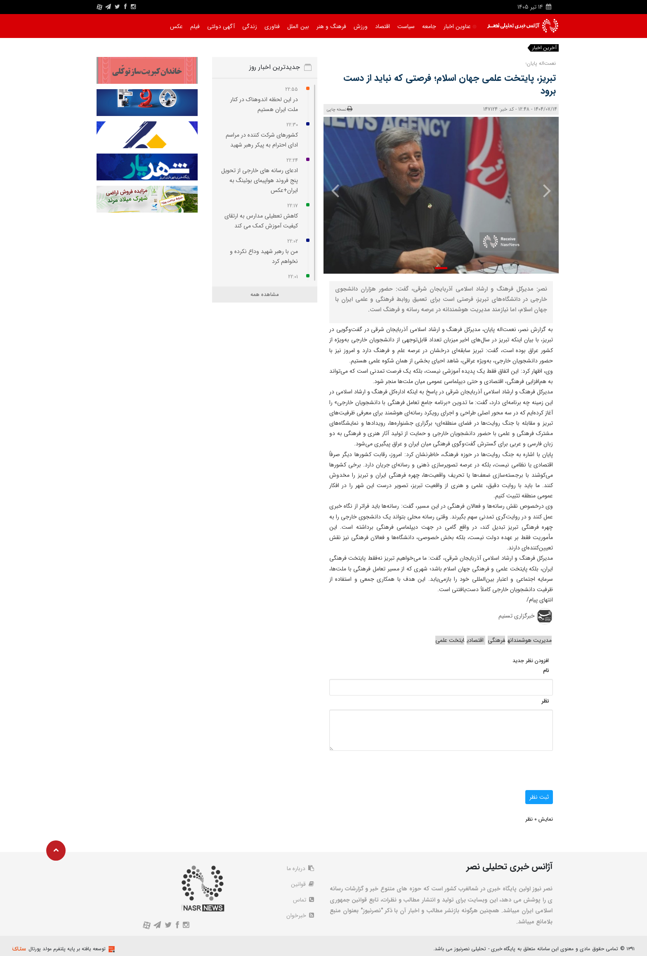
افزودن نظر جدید (530, 660)
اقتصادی (476, 640)
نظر (545, 701)
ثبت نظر (539, 797)
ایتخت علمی (449, 640)
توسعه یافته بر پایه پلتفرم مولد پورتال (67, 949)
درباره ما (300, 868)
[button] (441, 268)
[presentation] (541, 190)
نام (546, 670)
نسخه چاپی (340, 109)
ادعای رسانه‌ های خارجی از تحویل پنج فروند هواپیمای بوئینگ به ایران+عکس (259, 180)
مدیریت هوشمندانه (530, 640)
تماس (303, 899)
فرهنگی (496, 640)
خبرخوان (300, 915)
